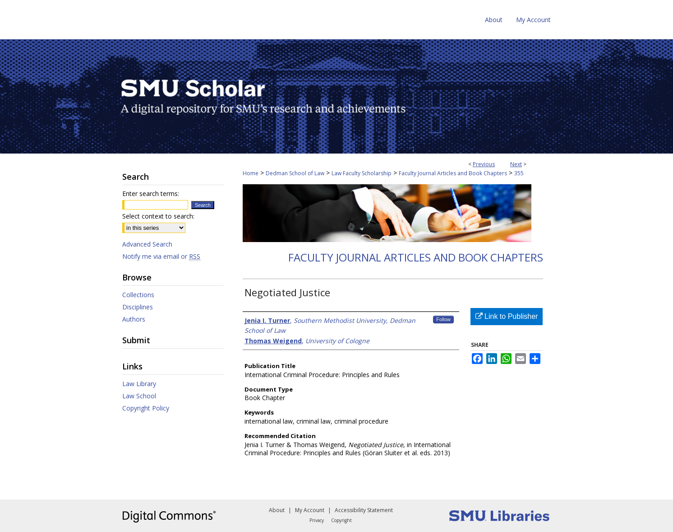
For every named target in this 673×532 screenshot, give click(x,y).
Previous (484, 164)
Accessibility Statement (364, 510)
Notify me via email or (161, 256)
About (277, 510)
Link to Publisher (506, 316)
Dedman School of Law (295, 173)
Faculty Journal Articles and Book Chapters (453, 173)
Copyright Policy (145, 408)
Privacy (316, 520)
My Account (309, 510)
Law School (139, 396)
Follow (443, 319)
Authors (133, 319)
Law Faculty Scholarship (362, 173)
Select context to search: (158, 216)
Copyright (341, 520)
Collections (138, 294)
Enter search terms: (150, 193)
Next (516, 164)
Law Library (139, 383)
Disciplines (137, 307)
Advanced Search (147, 244)
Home (250, 173)
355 (519, 173)
